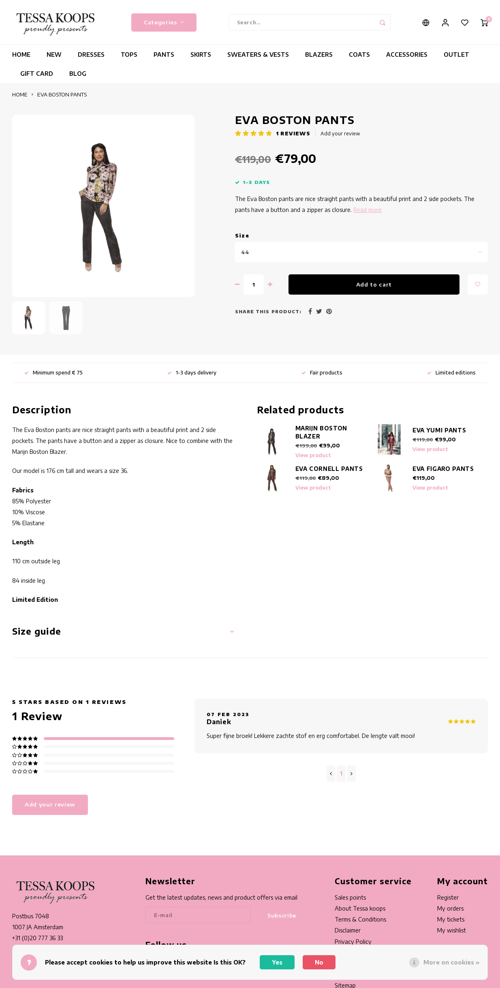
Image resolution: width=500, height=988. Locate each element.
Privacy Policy (353, 941)
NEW (54, 54)
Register (448, 897)
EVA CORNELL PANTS (329, 468)
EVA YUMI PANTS (439, 430)
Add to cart (374, 284)
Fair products (321, 373)
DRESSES (91, 54)
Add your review (340, 133)
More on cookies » (451, 962)
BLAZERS (319, 54)
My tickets (450, 919)
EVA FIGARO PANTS (443, 468)
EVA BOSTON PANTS (62, 94)
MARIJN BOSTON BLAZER (321, 432)
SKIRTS (200, 54)
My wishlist (451, 930)
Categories (164, 22)
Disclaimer (348, 930)
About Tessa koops (360, 908)
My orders (450, 908)
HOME (21, 54)
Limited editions (451, 373)
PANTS (164, 54)
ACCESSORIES (406, 54)
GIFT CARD (36, 73)
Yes (277, 962)
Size (242, 236)
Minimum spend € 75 (53, 373)
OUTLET (456, 54)
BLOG (77, 73)
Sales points (350, 897)
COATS (359, 54)
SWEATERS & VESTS (258, 54)
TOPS (129, 54)
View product (313, 455)
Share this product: (268, 311)
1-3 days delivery (191, 373)
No (319, 962)
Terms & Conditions (360, 919)
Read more (367, 209)
